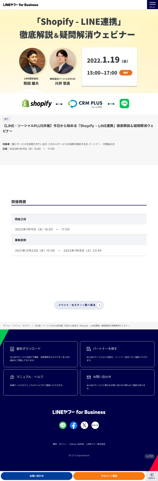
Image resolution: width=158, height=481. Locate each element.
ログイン (152, 478)
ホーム (6, 325)
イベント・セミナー (22, 325)
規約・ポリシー (60, 444)
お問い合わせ (37, 476)
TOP (151, 456)
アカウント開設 (109, 476)
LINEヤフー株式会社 (95, 444)
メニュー (152, 4)
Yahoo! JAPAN (76, 444)
